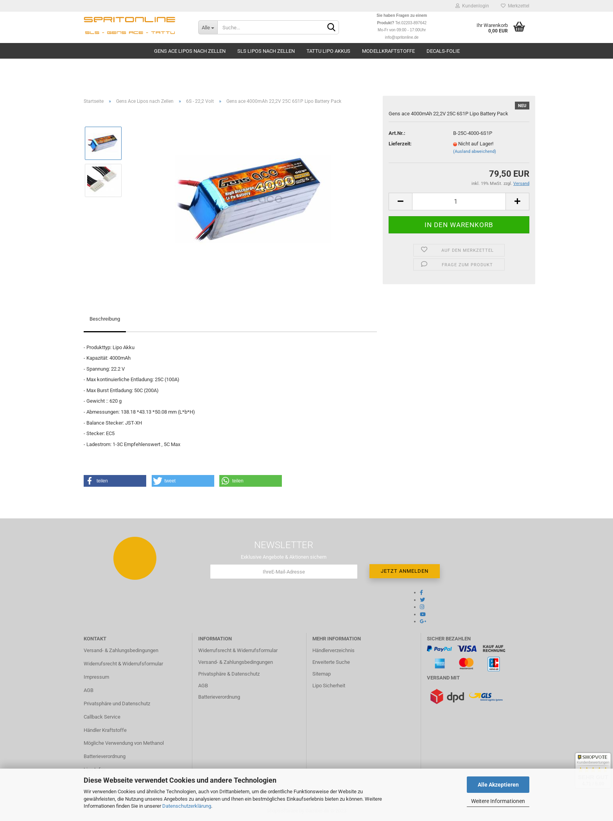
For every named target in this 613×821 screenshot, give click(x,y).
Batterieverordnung (104, 756)
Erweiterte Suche (331, 662)
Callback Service (102, 717)
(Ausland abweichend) (474, 151)
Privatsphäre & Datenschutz (229, 674)
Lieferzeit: (400, 144)
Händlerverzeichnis (333, 650)
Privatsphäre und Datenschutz (117, 703)
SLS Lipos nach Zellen (266, 51)
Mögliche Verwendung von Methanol (124, 743)
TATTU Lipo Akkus (328, 51)
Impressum (96, 677)
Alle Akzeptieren (498, 785)
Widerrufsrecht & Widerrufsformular (123, 664)
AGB (88, 690)
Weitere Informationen (498, 801)
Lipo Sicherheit (328, 685)
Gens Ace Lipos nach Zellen (190, 51)
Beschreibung (105, 319)
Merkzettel (515, 6)
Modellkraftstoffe (388, 51)
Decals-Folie (443, 51)
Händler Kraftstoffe (105, 730)
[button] (115, 481)
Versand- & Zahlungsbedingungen (121, 650)
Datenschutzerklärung (186, 806)
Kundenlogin (472, 6)
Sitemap (321, 674)
